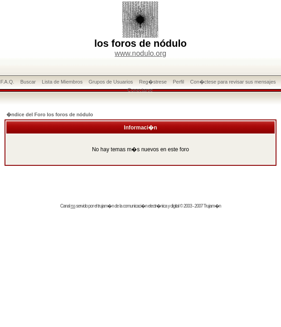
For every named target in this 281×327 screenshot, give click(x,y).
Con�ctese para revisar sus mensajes (233, 81)
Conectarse (140, 90)
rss (73, 205)
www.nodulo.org (140, 53)
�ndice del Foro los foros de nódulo (49, 114)
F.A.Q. (7, 81)
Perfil (178, 81)
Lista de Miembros (62, 81)
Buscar (28, 81)
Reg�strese (153, 81)
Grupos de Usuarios (111, 81)
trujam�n (106, 205)
